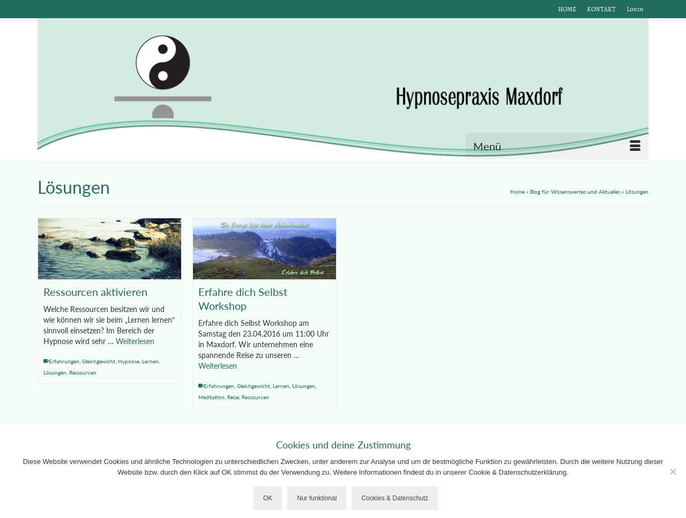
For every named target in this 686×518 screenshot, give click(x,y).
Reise (233, 397)
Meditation (211, 397)
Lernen (150, 361)
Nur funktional (317, 498)
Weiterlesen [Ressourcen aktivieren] (135, 341)
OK (267, 498)
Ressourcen (82, 372)
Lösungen (54, 372)
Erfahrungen (64, 361)
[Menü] (556, 146)
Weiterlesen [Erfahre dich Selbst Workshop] (217, 365)
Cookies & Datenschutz (394, 498)
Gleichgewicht (98, 361)
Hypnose (128, 361)
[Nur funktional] (672, 471)
